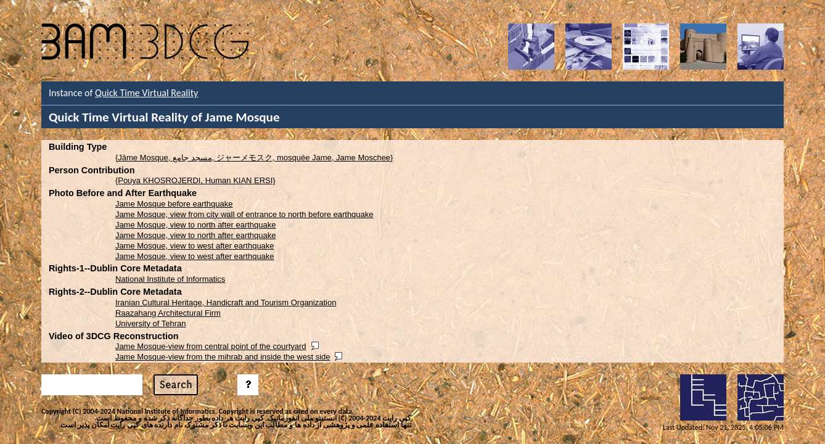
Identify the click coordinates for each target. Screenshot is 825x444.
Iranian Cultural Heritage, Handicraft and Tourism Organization (225, 302)
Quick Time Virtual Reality (146, 93)
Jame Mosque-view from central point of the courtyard (210, 346)
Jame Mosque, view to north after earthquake (195, 224)
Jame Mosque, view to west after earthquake (194, 245)
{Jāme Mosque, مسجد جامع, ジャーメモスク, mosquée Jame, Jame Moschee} (254, 157)
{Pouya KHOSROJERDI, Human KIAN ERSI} (195, 180)
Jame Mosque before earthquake (174, 203)
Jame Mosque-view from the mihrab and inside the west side (222, 356)
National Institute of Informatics (170, 279)
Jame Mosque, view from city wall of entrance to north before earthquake (244, 214)
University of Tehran (150, 323)
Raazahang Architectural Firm (168, 313)
